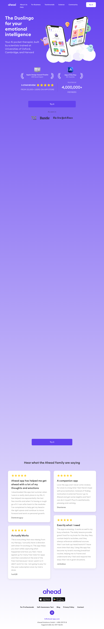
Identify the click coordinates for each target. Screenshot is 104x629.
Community (73, 5)
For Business (36, 5)
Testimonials (49, 5)
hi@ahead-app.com (52, 619)
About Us (23, 5)
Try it (91, 5)
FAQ (21, 7)
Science (61, 5)
